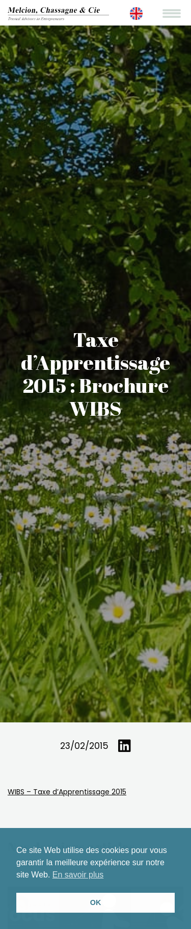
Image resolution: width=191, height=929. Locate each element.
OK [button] (95, 902)
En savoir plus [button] (78, 874)
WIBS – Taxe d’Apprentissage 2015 (67, 792)
